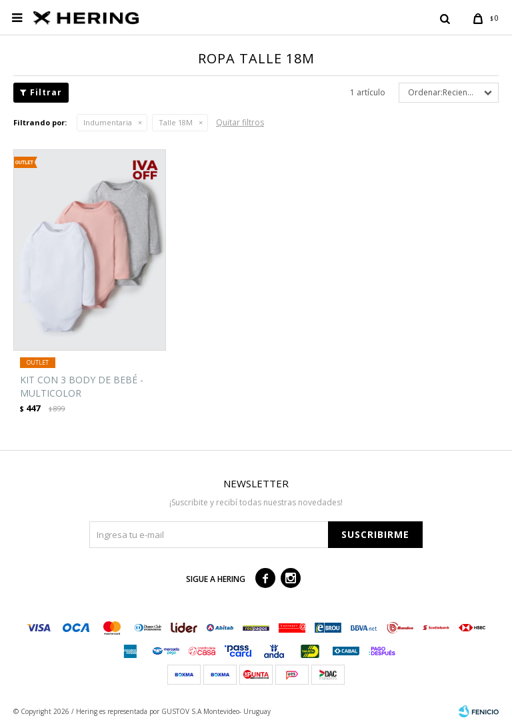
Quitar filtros (240, 122)
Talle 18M (176, 122)
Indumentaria (107, 122)
